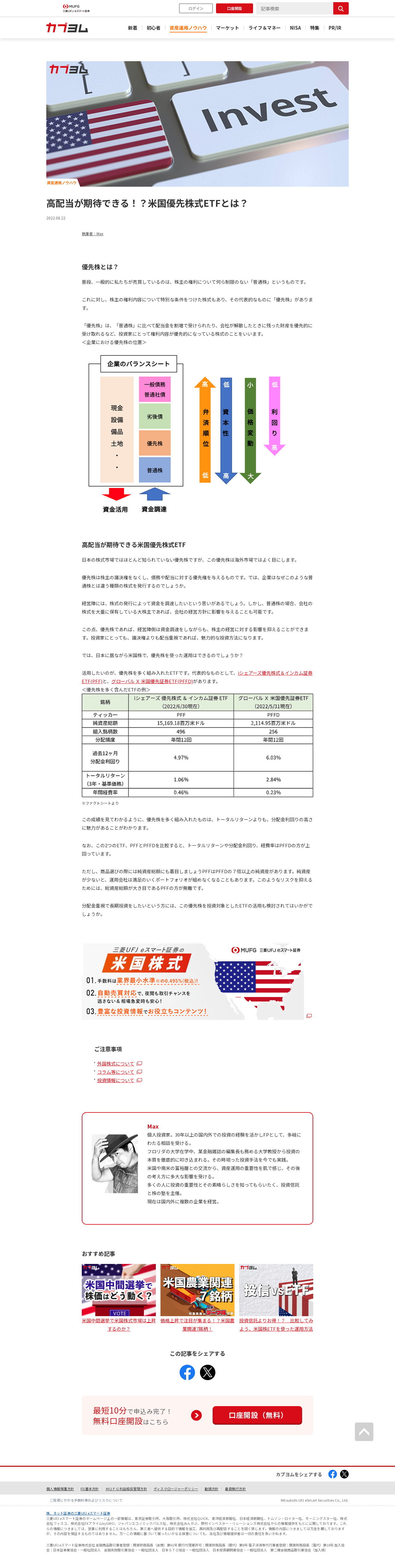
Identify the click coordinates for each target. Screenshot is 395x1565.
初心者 (153, 27)
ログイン (196, 8)
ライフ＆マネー (264, 27)
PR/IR (335, 27)
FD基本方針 (90, 1488)
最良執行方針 (235, 1488)
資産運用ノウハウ (188, 27)
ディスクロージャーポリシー (176, 1488)
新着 (132, 27)
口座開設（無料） (258, 1415)
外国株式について (115, 1063)
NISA (295, 27)
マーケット (227, 27)
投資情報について (115, 1080)
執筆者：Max (92, 233)
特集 (314, 27)
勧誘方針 (211, 1488)
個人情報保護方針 (60, 1488)
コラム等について (115, 1072)
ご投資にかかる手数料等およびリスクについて (86, 1500)
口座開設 (234, 8)
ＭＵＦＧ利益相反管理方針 (126, 1488)
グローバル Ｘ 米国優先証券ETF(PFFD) (152, 681)
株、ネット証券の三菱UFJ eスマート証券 (78, 1513)
